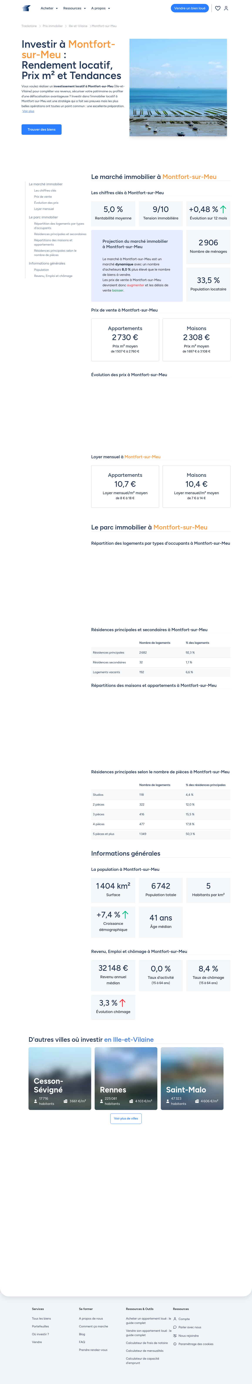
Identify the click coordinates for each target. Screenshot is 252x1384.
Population (41, 270)
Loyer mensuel (44, 209)
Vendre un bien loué (189, 8)
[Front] (26, 8)
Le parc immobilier (43, 217)
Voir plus (28, 111)
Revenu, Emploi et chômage (53, 276)
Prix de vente (43, 197)
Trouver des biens (42, 129)
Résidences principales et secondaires (60, 234)
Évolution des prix (46, 203)
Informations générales (47, 263)
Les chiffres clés (45, 190)
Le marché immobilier (45, 184)
